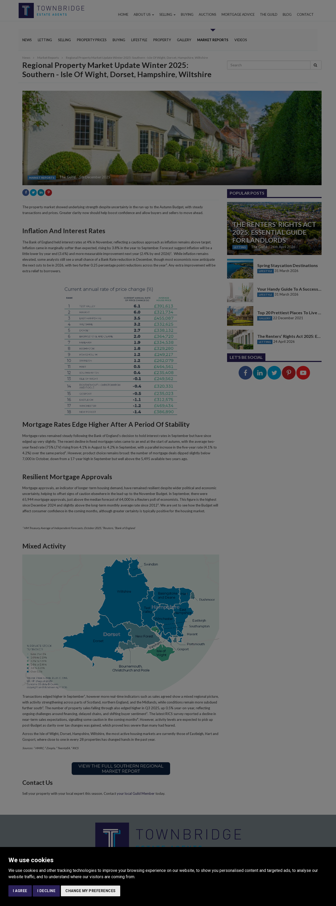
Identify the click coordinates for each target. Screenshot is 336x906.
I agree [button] (20, 891)
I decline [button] (46, 891)
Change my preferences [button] (90, 891)
